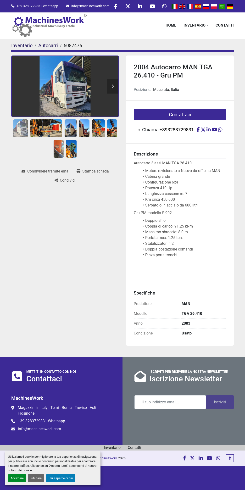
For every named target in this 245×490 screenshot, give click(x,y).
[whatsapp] (164, 6)
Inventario (195, 25)
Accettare (17, 478)
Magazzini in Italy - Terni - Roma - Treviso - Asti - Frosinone (58, 410)
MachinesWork (106, 458)
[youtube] (152, 6)
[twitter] (128, 6)
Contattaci (180, 114)
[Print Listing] (92, 171)
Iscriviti (220, 402)
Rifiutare (36, 478)
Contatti (225, 25)
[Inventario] (22, 45)
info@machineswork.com (90, 6)
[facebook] (116, 6)
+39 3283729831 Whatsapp (37, 6)
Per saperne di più (61, 478)
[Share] (65, 180)
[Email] (170, 402)
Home (171, 25)
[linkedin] (140, 6)
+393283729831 (177, 130)
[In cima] (230, 458)
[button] (196, 25)
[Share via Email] (45, 171)
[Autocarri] (48, 45)
